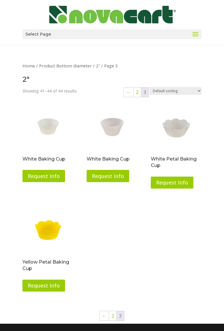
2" (98, 66)
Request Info (44, 176)
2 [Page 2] (137, 92)
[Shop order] (175, 91)
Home (28, 66)
